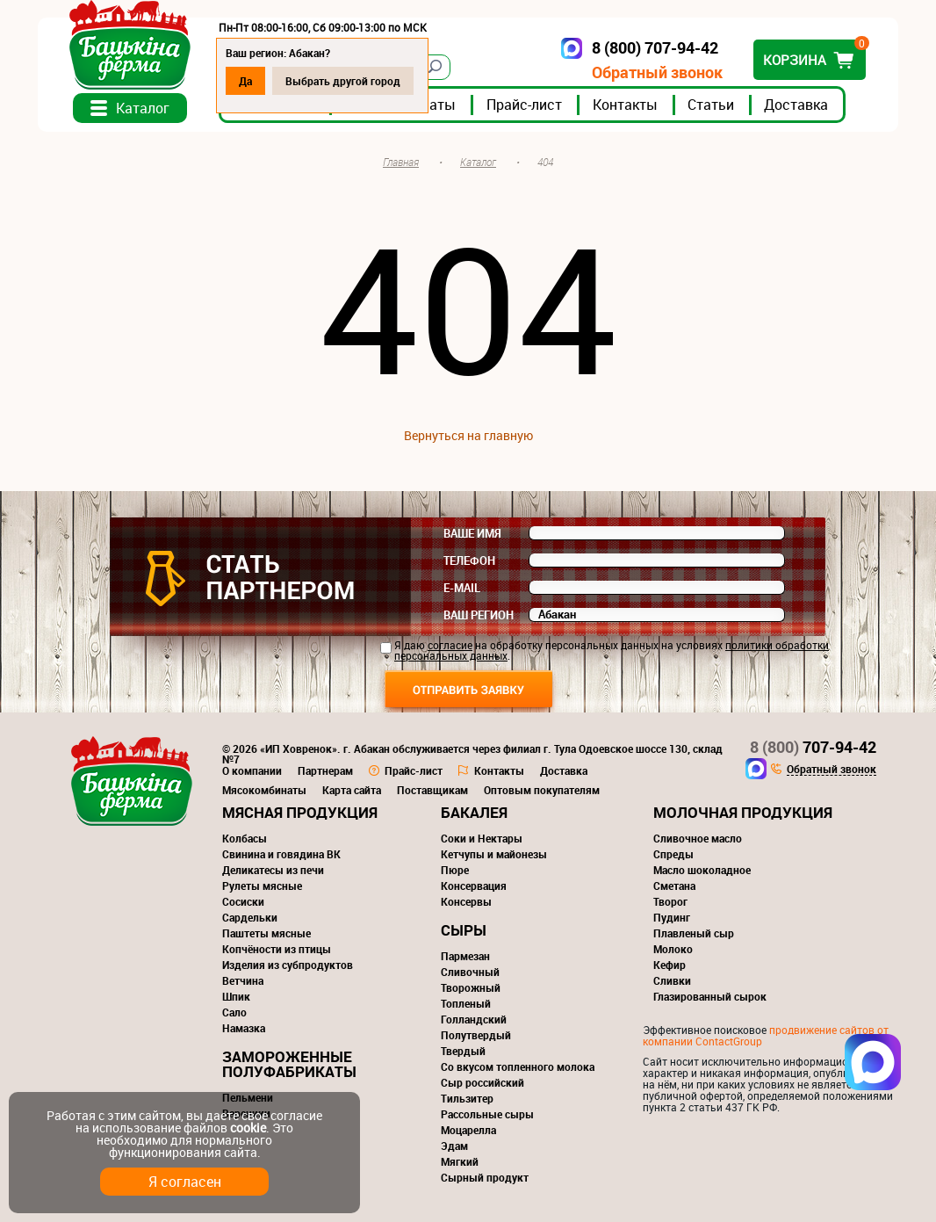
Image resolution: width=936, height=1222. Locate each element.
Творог (670, 901)
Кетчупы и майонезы (494, 854)
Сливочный (470, 972)
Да (245, 81)
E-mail (461, 588)
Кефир (669, 965)
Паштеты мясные (266, 933)
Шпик (236, 996)
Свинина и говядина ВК (281, 854)
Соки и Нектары (481, 838)
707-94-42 (813, 747)
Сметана (674, 886)
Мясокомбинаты (264, 790)
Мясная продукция (300, 812)
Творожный (470, 987)
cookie (248, 1127)
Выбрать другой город (342, 81)
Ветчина (242, 980)
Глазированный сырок (710, 996)
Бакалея (474, 812)
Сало (234, 1012)
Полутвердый (476, 1035)
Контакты (625, 105)
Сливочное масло (697, 838)
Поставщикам (432, 790)
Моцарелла (468, 1130)
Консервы (466, 901)
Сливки (672, 980)
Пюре (455, 870)
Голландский (474, 1019)
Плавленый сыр (693, 933)
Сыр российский (482, 1082)
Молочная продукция (742, 812)
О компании (252, 770)
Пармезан (465, 956)
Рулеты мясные (262, 886)
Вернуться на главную (468, 435)
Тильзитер (467, 1098)
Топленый (466, 1003)
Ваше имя (472, 533)
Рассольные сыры (487, 1114)
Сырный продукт (485, 1177)
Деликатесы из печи (273, 870)
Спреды (673, 854)
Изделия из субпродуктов (287, 965)
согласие (450, 645)
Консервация (474, 886)
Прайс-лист (524, 105)
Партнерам (325, 770)
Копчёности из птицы (276, 949)
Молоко (673, 949)
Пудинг (671, 917)
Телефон (469, 560)
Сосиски (243, 901)
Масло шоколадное (702, 870)
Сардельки (249, 917)
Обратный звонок (657, 72)
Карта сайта (351, 790)
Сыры (463, 930)
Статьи (711, 105)
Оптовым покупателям (542, 790)
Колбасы (244, 838)
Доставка (796, 105)
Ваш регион (478, 615)
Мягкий (460, 1161)
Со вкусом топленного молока (517, 1066)
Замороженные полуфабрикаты (289, 1063)
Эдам (454, 1146)
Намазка (243, 1028)
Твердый (463, 1051)
